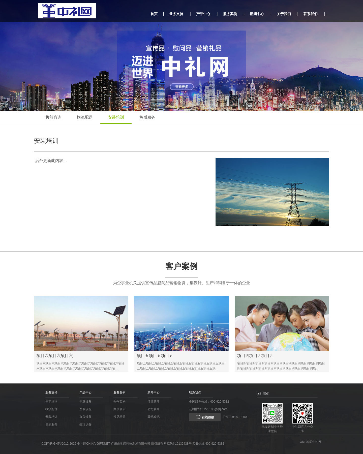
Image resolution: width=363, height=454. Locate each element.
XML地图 (306, 442)
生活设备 (85, 424)
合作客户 (119, 401)
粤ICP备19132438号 (177, 443)
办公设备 (85, 416)
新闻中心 (257, 14)
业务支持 (176, 14)
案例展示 (119, 409)
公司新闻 (153, 409)
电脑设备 (85, 401)
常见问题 (119, 416)
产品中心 (203, 14)
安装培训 (116, 117)
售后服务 (147, 117)
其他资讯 (153, 416)
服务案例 (230, 14)
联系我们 (311, 14)
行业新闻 (153, 401)
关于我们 (284, 14)
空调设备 (85, 409)
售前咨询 (53, 117)
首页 (154, 14)
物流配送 (85, 117)
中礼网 (316, 442)
